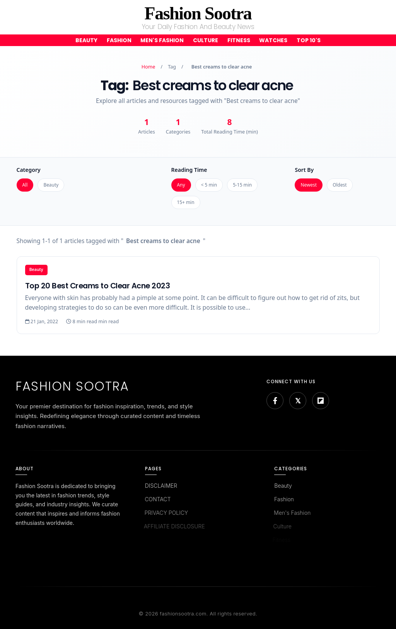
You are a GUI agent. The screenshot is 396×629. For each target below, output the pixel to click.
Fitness (238, 40)
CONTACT (156, 499)
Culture (205, 40)
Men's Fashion (162, 40)
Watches (273, 40)
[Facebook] (274, 400)
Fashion (119, 40)
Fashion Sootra (198, 13)
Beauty (86, 40)
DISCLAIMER (160, 485)
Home (148, 66)
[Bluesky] (297, 400)
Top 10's (309, 40)
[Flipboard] (320, 400)
